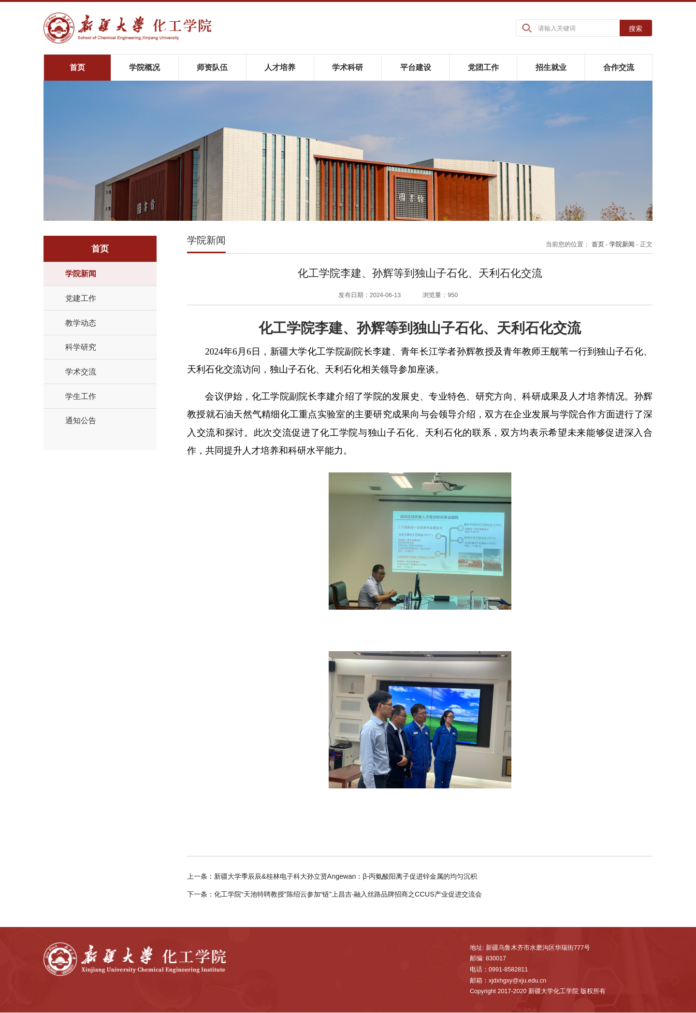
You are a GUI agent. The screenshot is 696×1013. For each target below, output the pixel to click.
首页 (598, 244)
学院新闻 (80, 274)
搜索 (635, 28)
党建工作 (80, 298)
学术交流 (80, 371)
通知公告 (80, 420)
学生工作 (80, 396)
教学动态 (80, 322)
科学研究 (80, 347)
